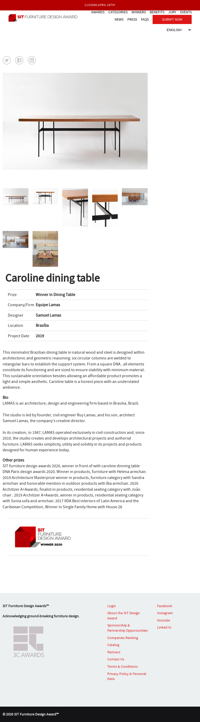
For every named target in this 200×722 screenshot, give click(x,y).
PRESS (132, 19)
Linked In (164, 627)
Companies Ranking (122, 637)
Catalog (113, 644)
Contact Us (115, 659)
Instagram (165, 613)
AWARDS (97, 12)
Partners (113, 652)
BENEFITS (157, 12)
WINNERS (139, 12)
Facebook (164, 605)
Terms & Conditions (122, 666)
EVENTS (186, 12)
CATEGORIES (118, 12)
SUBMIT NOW (172, 19)
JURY (172, 12)
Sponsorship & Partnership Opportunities (127, 628)
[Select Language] (179, 30)
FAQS (145, 19)
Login (111, 605)
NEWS (119, 19)
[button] (7, 60)
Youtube (163, 620)
